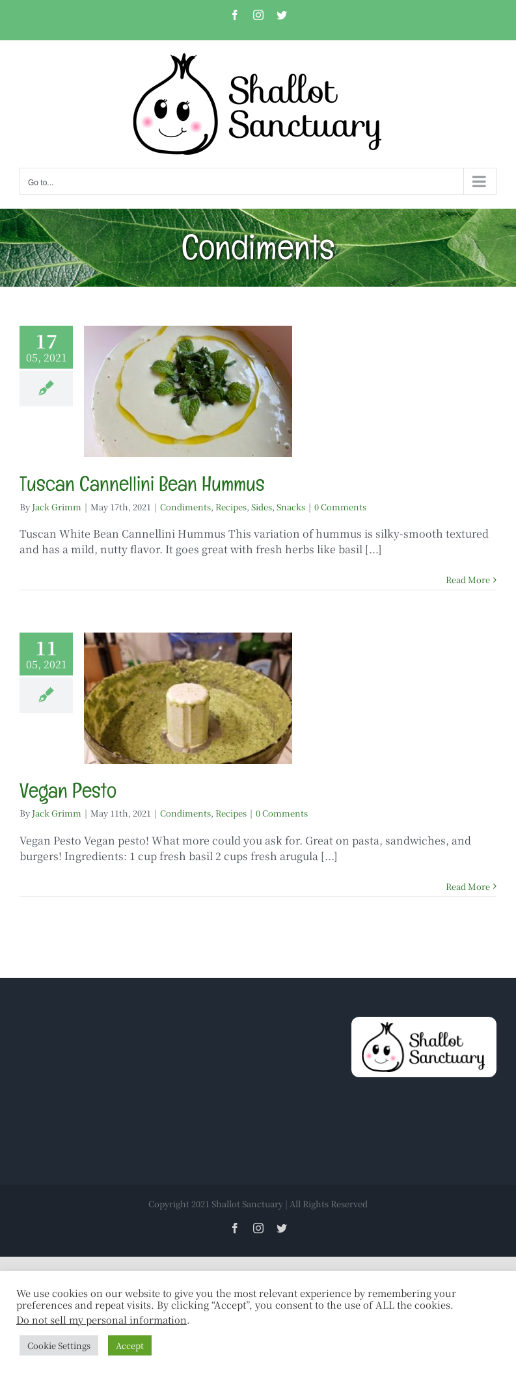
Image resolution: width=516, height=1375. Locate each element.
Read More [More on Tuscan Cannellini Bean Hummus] (468, 579)
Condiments (185, 507)
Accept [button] (130, 1345)
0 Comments (340, 507)
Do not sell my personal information (101, 1319)
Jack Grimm (56, 507)
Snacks (291, 507)
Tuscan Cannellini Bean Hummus (142, 483)
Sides (261, 507)
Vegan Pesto (68, 790)
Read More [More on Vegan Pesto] (468, 886)
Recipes (231, 507)
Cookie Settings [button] (58, 1345)
